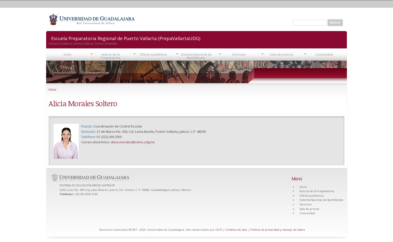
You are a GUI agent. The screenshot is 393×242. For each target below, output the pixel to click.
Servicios (239, 54)
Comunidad (324, 54)
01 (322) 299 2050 (109, 137)
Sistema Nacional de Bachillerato (196, 56)
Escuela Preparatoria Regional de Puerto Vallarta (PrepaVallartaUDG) (125, 38)
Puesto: (87, 126)
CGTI (219, 229)
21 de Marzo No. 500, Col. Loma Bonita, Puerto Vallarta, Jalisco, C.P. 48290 (151, 131)
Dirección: (89, 131)
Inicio (67, 54)
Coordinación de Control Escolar (117, 126)
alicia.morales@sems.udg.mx (133, 142)
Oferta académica (153, 54)
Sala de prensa (281, 54)
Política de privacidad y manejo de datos (277, 229)
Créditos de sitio (236, 229)
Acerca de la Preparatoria (110, 56)
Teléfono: (88, 137)
